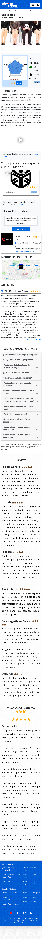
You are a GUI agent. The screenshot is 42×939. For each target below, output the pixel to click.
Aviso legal (17, 921)
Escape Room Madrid (10, 893)
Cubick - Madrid (14, 11)
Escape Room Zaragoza (31, 893)
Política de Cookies (21, 923)
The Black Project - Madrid (16, 173)
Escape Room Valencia (10, 904)
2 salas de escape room (24, 252)
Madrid (5, 11)
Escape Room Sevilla (29, 897)
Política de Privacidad (30, 921)
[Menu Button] (32, 5)
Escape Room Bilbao (29, 902)
